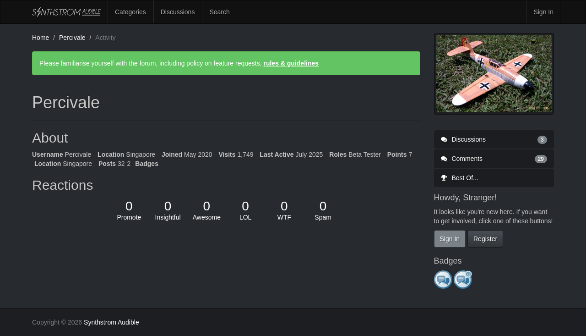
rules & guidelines (291, 63)
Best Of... (459, 178)
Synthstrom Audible (66, 11)
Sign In (543, 12)
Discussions (178, 12)
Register (485, 238)
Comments (494, 158)
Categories (130, 12)
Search (219, 12)
